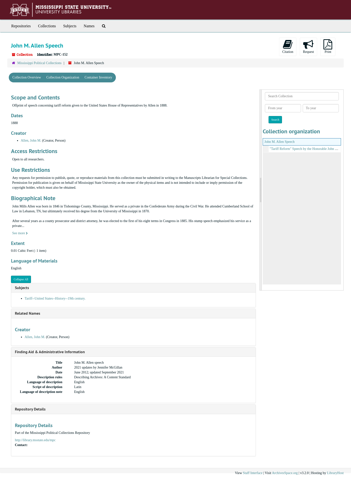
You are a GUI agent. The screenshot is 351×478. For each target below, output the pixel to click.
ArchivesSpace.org (285, 473)
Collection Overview (26, 77)
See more (20, 233)
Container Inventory (98, 77)
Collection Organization (62, 77)
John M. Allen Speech (279, 142)
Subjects (69, 26)
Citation (287, 46)
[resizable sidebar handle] (261, 190)
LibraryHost (335, 473)
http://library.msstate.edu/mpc (35, 440)
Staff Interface (252, 473)
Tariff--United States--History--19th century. (55, 298)
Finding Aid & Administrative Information (50, 351)
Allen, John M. (31, 140)
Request (308, 46)
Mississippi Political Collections (39, 63)
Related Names (27, 313)
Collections (47, 26)
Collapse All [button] (21, 279)
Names (89, 26)
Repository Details (30, 409)
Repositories (21, 26)
